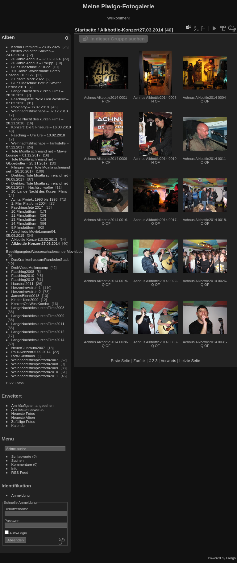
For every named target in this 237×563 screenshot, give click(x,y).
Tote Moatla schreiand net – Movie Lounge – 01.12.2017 (36, 153)
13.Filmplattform (24, 219)
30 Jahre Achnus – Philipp (32, 63)
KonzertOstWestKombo (30, 304)
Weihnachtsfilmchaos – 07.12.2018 (39, 111)
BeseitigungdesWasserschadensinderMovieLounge (47, 251)
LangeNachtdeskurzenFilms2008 (37, 308)
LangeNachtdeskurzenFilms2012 (37, 332)
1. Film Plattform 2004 (29, 203)
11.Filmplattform (24, 215)
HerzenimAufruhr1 (26, 288)
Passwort (12, 521)
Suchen (17, 460)
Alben (8, 37)
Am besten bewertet (27, 409)
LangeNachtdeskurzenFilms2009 (37, 316)
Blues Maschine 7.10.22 (30, 67)
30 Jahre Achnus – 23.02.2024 (36, 59)
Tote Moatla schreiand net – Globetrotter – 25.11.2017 (31, 161)
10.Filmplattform (24, 211)
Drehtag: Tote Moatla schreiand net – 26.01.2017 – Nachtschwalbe (38, 185)
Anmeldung (20, 495)
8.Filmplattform (23, 227)
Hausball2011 (22, 284)
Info (14, 468)
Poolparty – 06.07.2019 (30, 107)
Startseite (85, 29)
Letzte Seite (189, 360)
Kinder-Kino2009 (25, 300)
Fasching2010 (22, 275)
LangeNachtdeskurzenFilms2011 (37, 324)
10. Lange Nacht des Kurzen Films (39, 191)
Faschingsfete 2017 (27, 207)
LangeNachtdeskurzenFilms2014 (37, 340)
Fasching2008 (22, 271)
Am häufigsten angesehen (32, 405)
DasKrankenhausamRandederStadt (40, 259)
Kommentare (21, 464)
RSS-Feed (19, 472)
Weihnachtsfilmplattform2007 (34, 360)
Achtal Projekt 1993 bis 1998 (34, 199)
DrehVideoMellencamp (29, 267)
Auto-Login (16, 533)
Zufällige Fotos (23, 421)
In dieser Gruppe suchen (117, 38)
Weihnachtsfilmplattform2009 (34, 368)
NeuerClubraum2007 (28, 348)
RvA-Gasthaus (23, 356)
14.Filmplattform (24, 223)
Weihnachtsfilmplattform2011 (34, 376)
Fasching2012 (22, 279)
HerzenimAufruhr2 (26, 292)
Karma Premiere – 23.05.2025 (35, 47)
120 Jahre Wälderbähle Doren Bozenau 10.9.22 (33, 73)
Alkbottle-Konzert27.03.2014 (35, 243)
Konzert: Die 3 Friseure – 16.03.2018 (41, 127)
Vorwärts (168, 360)
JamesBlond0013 (25, 296)
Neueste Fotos (23, 413)
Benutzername (16, 509)
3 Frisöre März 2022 (27, 79)
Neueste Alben (23, 417)
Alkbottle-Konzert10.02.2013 (34, 239)
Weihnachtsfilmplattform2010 (34, 372)
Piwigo (231, 558)
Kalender (18, 425)
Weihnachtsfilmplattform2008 (34, 364)
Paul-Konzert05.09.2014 (31, 352)
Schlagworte (21, 456)
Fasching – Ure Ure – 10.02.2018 (38, 135)
